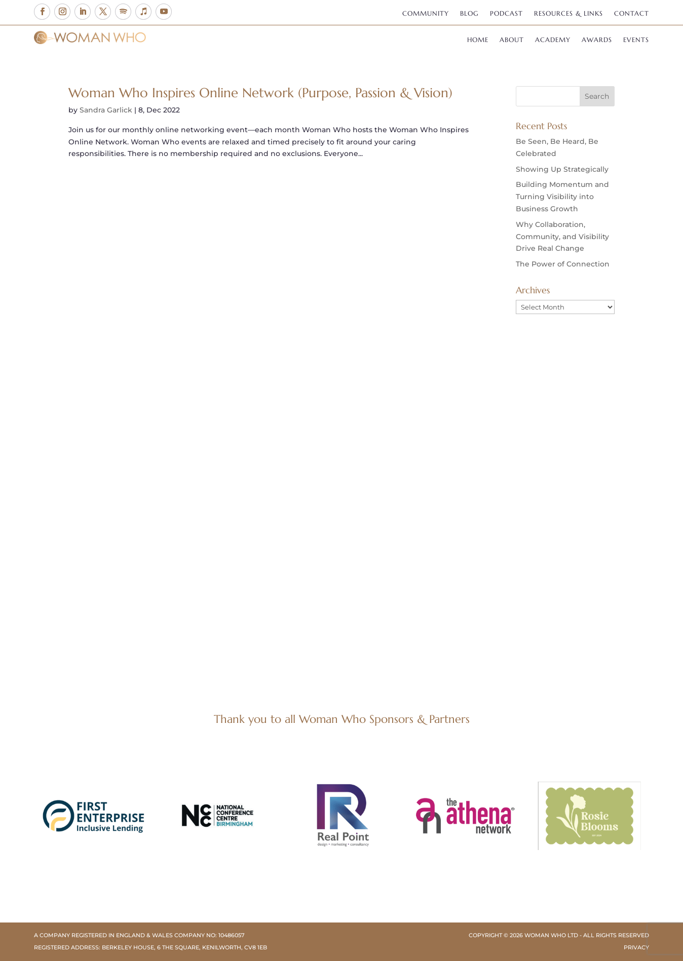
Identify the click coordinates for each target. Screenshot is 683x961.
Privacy (636, 947)
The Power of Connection (563, 263)
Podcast (506, 14)
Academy (553, 40)
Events (636, 40)
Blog (469, 14)
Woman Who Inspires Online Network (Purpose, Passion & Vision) (260, 93)
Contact (631, 14)
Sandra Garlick (106, 109)
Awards (597, 40)
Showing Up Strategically (562, 169)
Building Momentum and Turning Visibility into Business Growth (562, 196)
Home (477, 40)
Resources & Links (568, 14)
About (512, 40)
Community (425, 14)
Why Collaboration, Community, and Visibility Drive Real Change (562, 236)
